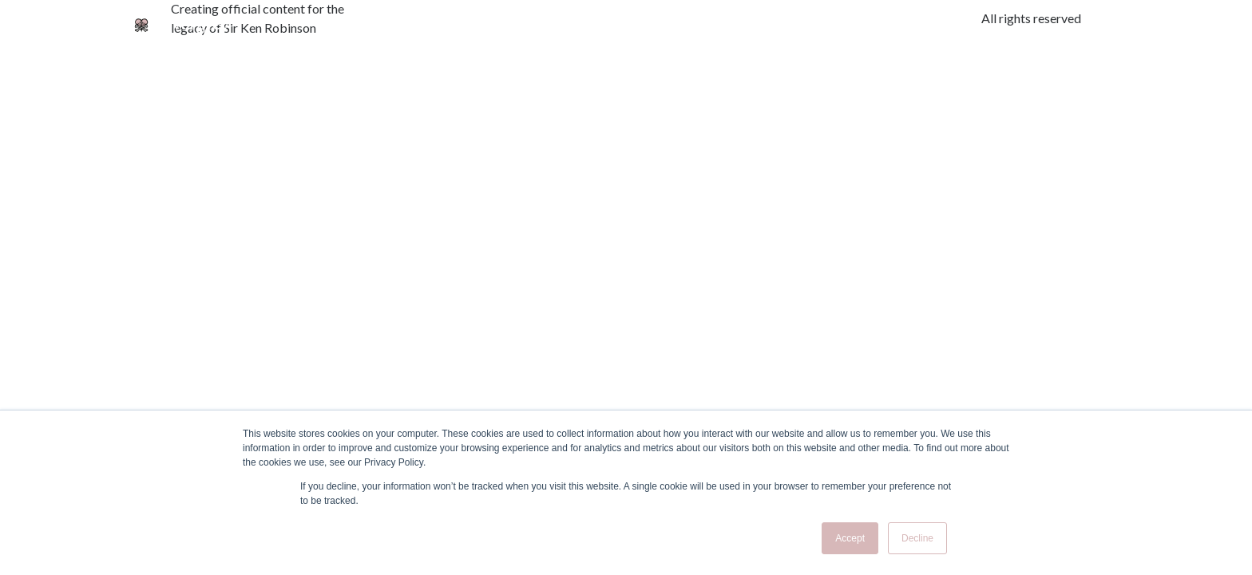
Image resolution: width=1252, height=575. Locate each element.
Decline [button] (917, 538)
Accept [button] (850, 538)
